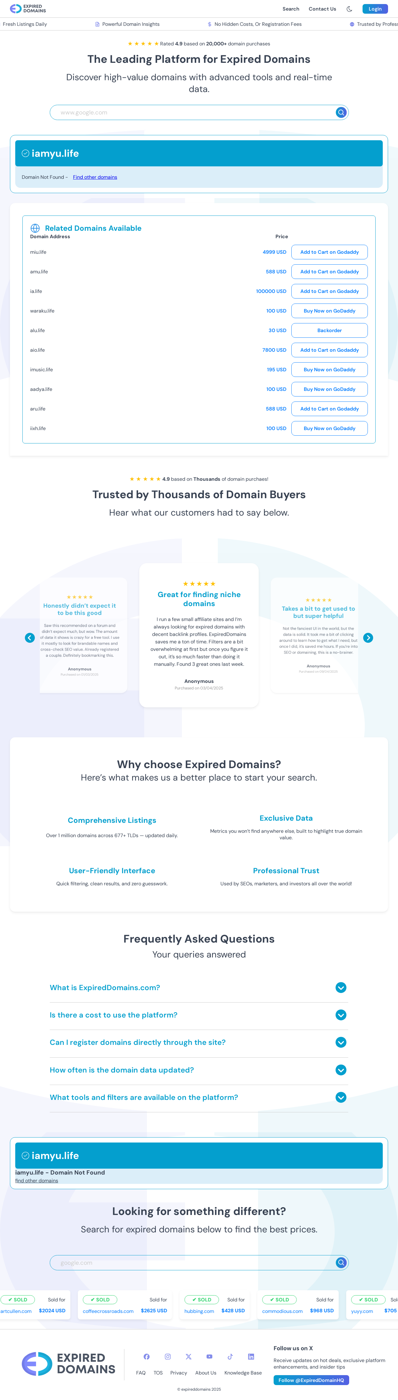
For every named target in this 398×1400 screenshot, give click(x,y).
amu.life (39, 271)
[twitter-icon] (189, 1357)
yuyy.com (363, 1311)
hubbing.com (200, 1311)
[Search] (341, 112)
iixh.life (38, 428)
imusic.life (41, 369)
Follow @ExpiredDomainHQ (311, 1380)
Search (291, 9)
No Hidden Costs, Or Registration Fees (255, 24)
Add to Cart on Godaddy (329, 252)
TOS (158, 1373)
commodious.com (283, 1311)
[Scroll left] (30, 638)
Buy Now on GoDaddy (329, 311)
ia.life (36, 291)
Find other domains (95, 177)
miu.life (38, 252)
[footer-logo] (68, 1364)
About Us (205, 1373)
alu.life (37, 330)
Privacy (178, 1373)
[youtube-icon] (209, 1357)
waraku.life (42, 311)
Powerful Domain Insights (128, 24)
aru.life (37, 409)
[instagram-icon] (168, 1357)
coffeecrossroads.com (109, 1311)
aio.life (37, 350)
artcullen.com (17, 1311)
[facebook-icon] (147, 1357)
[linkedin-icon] (251, 1357)
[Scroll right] (368, 638)
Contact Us (322, 9)
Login (375, 9)
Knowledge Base (243, 1373)
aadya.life (41, 389)
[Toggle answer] (341, 987)
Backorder (329, 330)
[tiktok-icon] (230, 1357)
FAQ (141, 1373)
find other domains (36, 1180)
